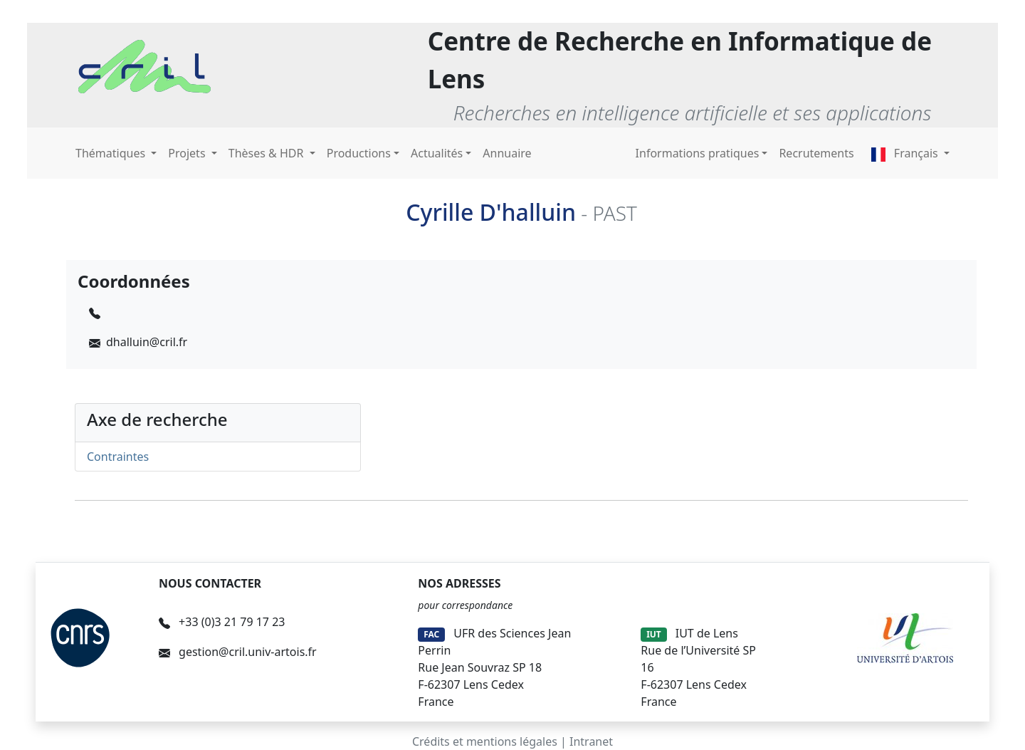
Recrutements (816, 153)
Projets (188, 153)
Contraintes (118, 456)
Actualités (437, 153)
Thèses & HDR (267, 153)
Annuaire (507, 153)
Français (906, 153)
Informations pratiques (697, 153)
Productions (359, 153)
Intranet (591, 741)
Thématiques (111, 153)
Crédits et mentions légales (484, 741)
